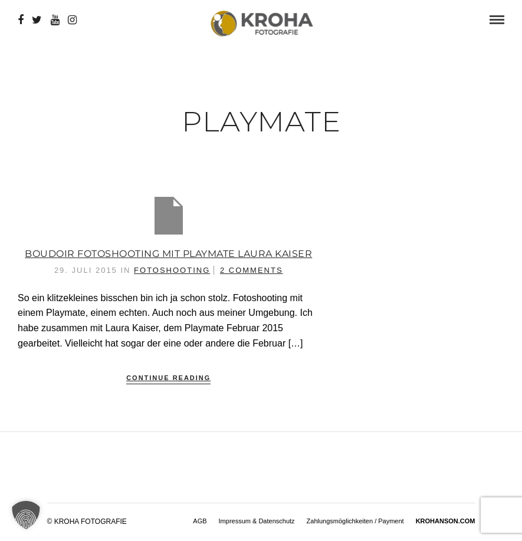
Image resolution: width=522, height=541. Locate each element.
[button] (26, 515)
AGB (199, 520)
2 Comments (251, 270)
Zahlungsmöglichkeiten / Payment (355, 520)
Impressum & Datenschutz (257, 520)
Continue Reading (168, 377)
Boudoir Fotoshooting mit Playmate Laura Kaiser (168, 253)
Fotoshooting (172, 270)
